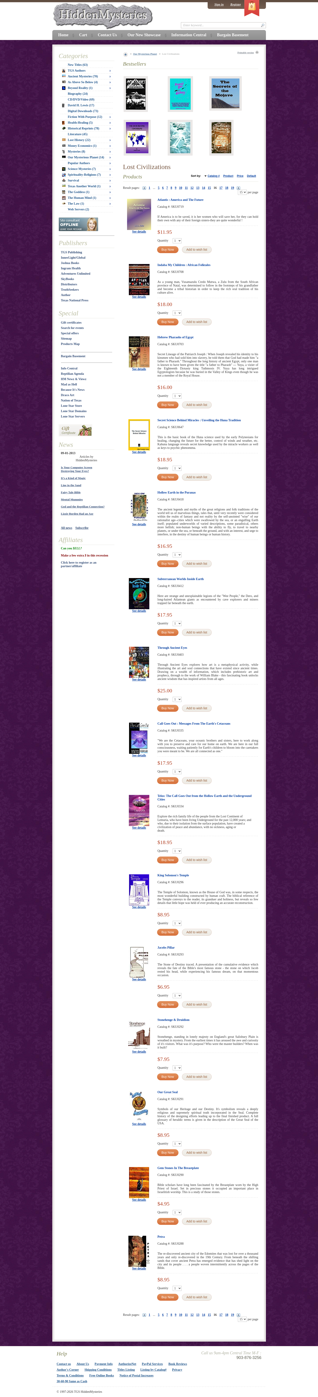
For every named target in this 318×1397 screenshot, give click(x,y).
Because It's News (73, 389)
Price (240, 175)
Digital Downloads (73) (83, 111)
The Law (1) (73, 203)
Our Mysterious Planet (145, 53)
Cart (83, 35)
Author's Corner (68, 1369)
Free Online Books (101, 1375)
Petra (161, 1236)
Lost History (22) (76, 140)
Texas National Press (75, 300)
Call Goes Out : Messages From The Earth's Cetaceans (194, 723)
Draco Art (67, 395)
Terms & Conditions (70, 1375)
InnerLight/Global (73, 257)
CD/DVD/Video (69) (81, 99)
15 (209, 187)
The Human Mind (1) (79, 198)
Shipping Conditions (98, 1369)
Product (228, 175)
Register (235, 4)
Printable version (245, 52)
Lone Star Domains (74, 411)
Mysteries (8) (73, 151)
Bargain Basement (73, 356)
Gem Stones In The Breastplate (178, 1168)
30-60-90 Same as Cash (72, 1381)
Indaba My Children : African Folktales (184, 265)
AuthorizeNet (127, 1364)
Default (251, 175)
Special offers (70, 333)
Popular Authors (79, 163)
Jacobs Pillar (166, 947)
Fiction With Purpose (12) (85, 117)
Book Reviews (177, 1364)
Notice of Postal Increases (137, 1375)
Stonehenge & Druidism (174, 1020)
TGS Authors (74, 71)
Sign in (219, 4)
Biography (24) (78, 93)
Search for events (72, 328)
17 (221, 187)
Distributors (69, 284)
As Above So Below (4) (80, 82)
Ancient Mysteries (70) (80, 76)
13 (197, 187)
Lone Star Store (71, 405)
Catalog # (214, 175)
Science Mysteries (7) (79, 169)
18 (226, 187)
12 (192, 187)
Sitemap (66, 338)
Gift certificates (71, 322)
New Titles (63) (78, 65)
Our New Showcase (144, 35)
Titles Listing (126, 1369)
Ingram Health (71, 268)
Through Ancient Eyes (172, 647)
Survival (70, 180)
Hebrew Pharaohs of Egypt (176, 337)
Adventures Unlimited (75, 273)
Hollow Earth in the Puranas (177, 492)
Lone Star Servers (73, 416)
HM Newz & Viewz (74, 379)
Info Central (69, 368)
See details (139, 231)
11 (186, 187)
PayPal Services (152, 1364)
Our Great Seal (168, 1092)
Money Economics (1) (79, 145)
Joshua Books (70, 263)
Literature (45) (78, 134)
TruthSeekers (70, 289)
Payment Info (104, 1364)
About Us (83, 1364)
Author (66, 295)
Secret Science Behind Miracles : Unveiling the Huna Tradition (199, 420)
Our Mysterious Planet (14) (83, 157)
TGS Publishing (71, 252)
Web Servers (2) (78, 209)
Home (63, 35)
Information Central (188, 35)
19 (232, 187)
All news (66, 528)
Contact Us (107, 35)
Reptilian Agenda (72, 373)
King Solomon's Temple (173, 875)
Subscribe (81, 528)
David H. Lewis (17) (78, 105)
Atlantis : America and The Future (181, 200)
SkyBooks (67, 279)
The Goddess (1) (75, 192)
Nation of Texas (71, 400)
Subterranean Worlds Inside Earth (181, 579)
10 (180, 187)
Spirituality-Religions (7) (81, 175)
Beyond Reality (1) (77, 88)
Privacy (177, 1369)
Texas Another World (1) (81, 186)
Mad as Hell (69, 384)
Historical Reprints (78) (80, 128)
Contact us (64, 1364)
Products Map (70, 344)
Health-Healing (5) (77, 123)
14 (203, 187)
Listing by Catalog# (153, 1369)
